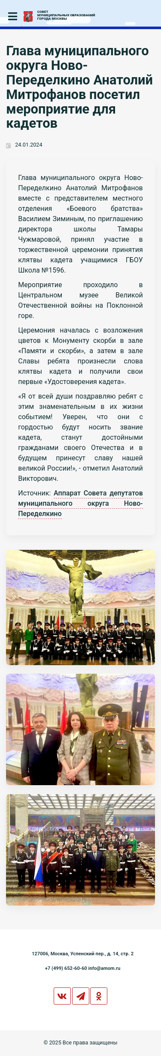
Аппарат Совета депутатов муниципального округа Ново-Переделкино (80, 503)
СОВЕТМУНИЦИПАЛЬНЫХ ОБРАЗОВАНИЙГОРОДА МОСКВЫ (66, 15)
